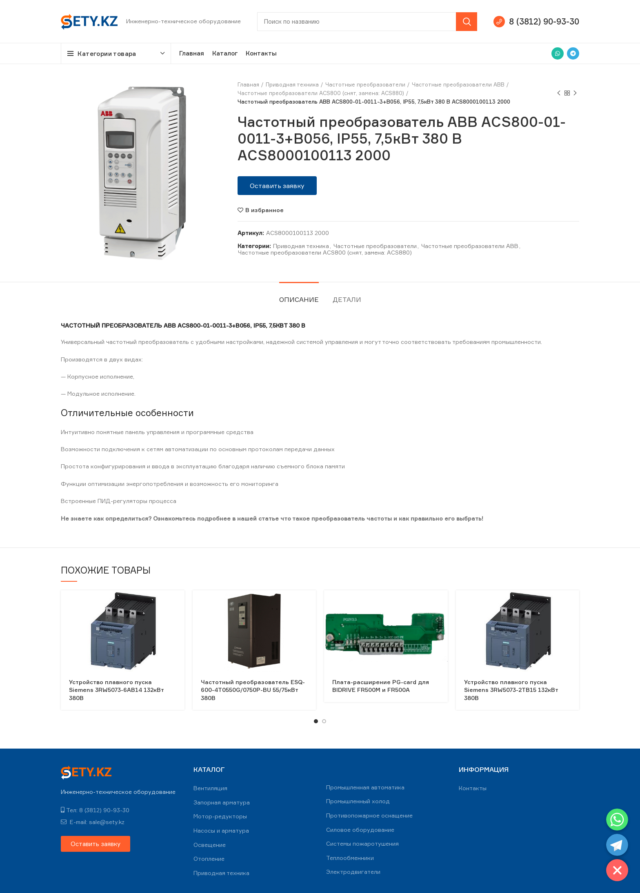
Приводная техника (292, 84)
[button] (277, 185)
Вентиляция (210, 787)
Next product (575, 93)
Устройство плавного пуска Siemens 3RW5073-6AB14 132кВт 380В (116, 689)
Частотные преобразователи (365, 84)
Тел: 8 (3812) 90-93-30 (95, 810)
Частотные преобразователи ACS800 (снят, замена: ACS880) (321, 93)
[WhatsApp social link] (557, 53)
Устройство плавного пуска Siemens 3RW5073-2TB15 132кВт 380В (511, 689)
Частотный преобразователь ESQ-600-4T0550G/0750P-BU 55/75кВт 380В (253, 689)
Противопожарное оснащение (369, 815)
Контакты (473, 787)
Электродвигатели (353, 871)
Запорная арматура (221, 802)
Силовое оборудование (360, 829)
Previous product (558, 93)
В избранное (264, 210)
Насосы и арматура (221, 830)
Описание (299, 299)
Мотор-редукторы (220, 816)
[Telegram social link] (573, 53)
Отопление (208, 858)
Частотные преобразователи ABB (458, 84)
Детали (347, 299)
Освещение (209, 844)
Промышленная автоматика (365, 787)
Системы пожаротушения (362, 843)
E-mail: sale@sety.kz (92, 821)
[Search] (367, 21)
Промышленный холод (358, 801)
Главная (248, 84)
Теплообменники (350, 857)
